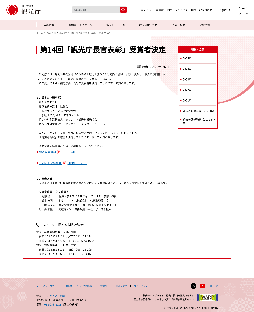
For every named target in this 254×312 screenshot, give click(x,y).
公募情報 (49, 25)
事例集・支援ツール (80, 25)
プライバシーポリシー (47, 285)
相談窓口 (104, 285)
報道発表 (51, 32)
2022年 (63, 32)
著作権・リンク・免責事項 (79, 285)
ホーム (39, 32)
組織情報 (204, 25)
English (223, 10)
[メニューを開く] (243, 10)
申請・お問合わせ (201, 10)
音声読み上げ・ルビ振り (170, 10)
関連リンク (121, 285)
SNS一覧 (213, 285)
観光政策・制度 (148, 25)
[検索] (95, 10)
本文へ (145, 10)
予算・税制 (178, 25)
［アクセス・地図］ (56, 296)
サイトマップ (140, 285)
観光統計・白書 (115, 25)
